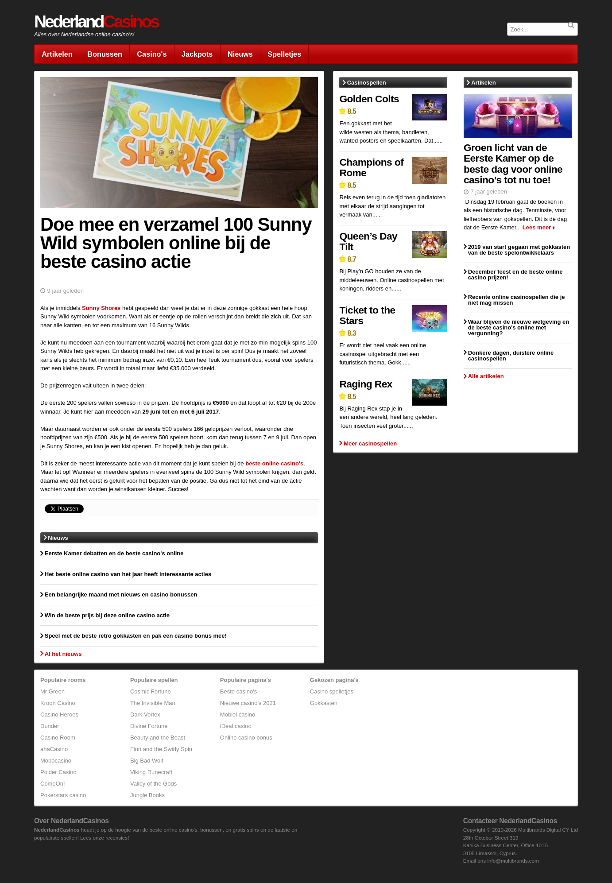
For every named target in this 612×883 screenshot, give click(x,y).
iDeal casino (236, 726)
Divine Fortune (149, 726)
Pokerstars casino (63, 795)
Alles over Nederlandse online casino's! (84, 34)
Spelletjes (284, 54)
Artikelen (57, 54)
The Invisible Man (152, 703)
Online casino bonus (246, 737)
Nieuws (240, 54)
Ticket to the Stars (367, 315)
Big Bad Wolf (146, 760)
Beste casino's (238, 691)
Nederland (96, 21)
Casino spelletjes (331, 691)
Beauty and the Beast (157, 737)
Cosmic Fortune (150, 691)
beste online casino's (274, 463)
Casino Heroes (59, 714)
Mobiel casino (238, 714)
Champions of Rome (371, 167)
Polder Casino (58, 772)
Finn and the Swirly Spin (161, 749)
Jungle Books (147, 795)
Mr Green (52, 691)
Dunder (49, 726)
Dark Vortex (145, 714)
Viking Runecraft (151, 772)
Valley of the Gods (153, 783)
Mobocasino (55, 760)
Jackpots (197, 54)
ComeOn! (52, 783)
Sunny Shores (101, 308)
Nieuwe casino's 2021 (248, 703)
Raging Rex (365, 384)
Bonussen (104, 54)
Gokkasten (323, 703)
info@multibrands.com (512, 861)
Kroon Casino (57, 703)
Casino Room (57, 737)
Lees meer (537, 227)
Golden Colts (369, 99)
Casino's (152, 54)
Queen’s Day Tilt (368, 241)
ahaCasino (54, 749)
